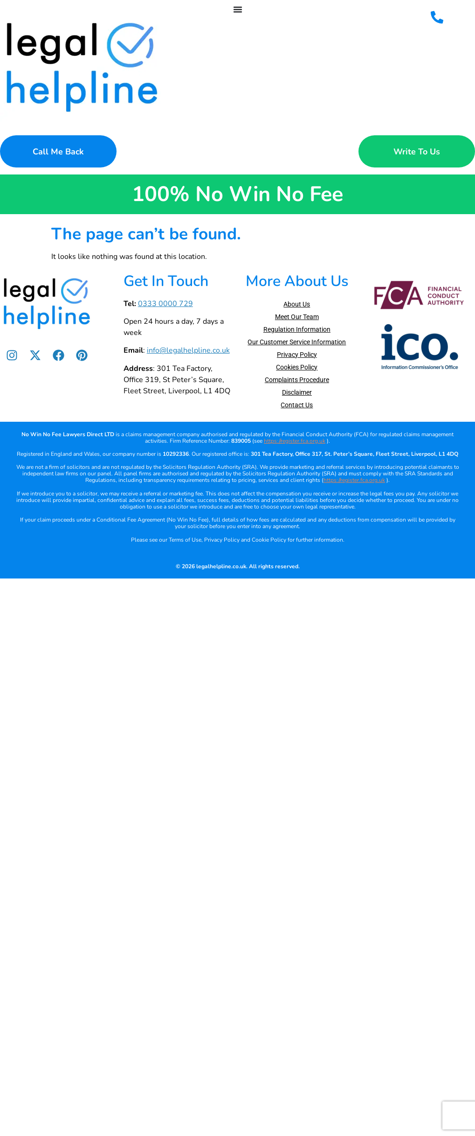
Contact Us (297, 405)
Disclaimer (297, 392)
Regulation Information (296, 329)
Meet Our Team (297, 317)
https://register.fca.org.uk (294, 441)
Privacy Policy (297, 354)
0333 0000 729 (165, 304)
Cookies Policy (296, 367)
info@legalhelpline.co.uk (188, 350)
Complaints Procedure (297, 379)
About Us (296, 304)
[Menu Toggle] (237, 9)
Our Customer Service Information (297, 342)
